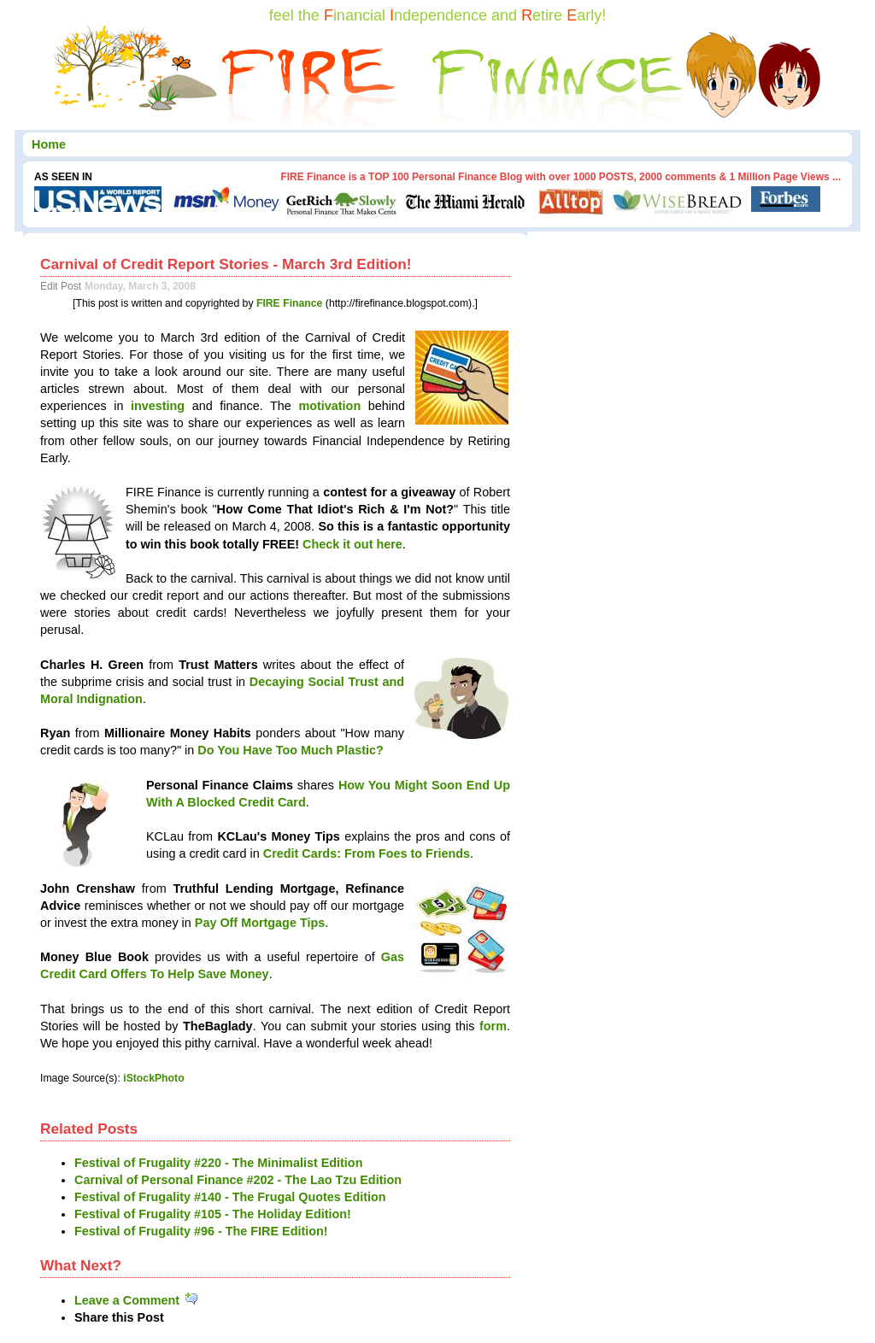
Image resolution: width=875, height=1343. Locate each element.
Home (49, 144)
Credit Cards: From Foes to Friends (366, 853)
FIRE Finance (289, 303)
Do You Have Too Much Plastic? (290, 750)
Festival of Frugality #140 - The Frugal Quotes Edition (230, 1197)
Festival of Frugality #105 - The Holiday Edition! (212, 1214)
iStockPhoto (153, 1078)
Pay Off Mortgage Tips (260, 923)
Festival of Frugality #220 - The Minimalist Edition (218, 1163)
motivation (329, 406)
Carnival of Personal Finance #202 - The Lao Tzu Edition (238, 1180)
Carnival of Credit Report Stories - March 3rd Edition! (226, 264)
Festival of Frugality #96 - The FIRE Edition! (201, 1231)
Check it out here (352, 544)
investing (158, 406)
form (493, 1026)
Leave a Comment (137, 1300)
